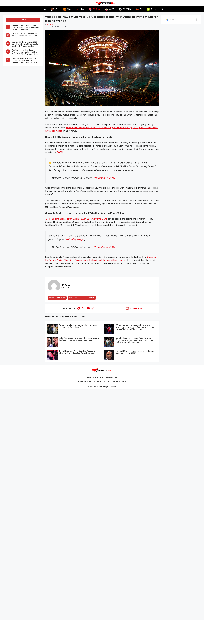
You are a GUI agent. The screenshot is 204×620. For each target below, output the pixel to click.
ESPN (60, 152)
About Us (98, 377)
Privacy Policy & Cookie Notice (94, 381)
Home (43, 9)
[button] (162, 9)
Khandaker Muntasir (81, 298)
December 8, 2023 (104, 247)
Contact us (111, 377)
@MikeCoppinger (74, 239)
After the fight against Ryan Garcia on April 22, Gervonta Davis (76, 219)
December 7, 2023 (104, 178)
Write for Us (119, 381)
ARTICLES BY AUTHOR (57, 298)
